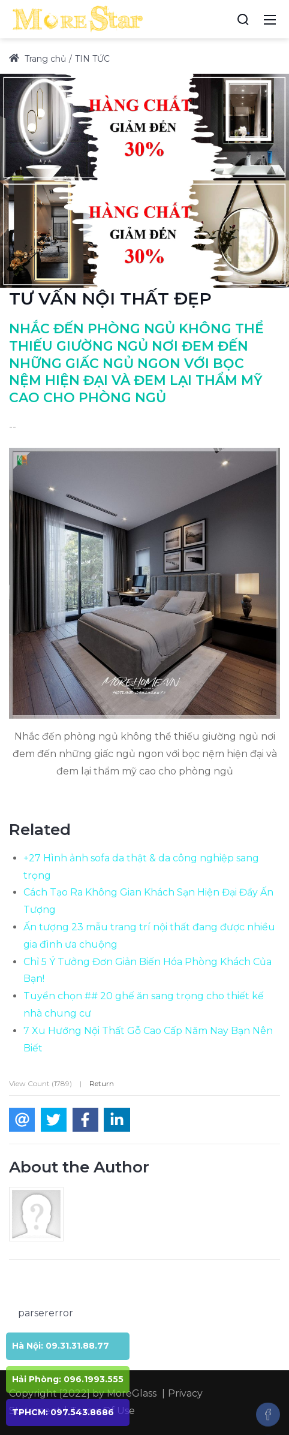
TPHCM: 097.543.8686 (63, 1412)
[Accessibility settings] (220, 19)
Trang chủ (37, 58)
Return (101, 1083)
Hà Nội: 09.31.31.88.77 (60, 1345)
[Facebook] (268, 1415)
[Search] (242, 19)
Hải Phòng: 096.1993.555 (68, 1379)
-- (12, 426)
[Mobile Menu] (270, 19)
